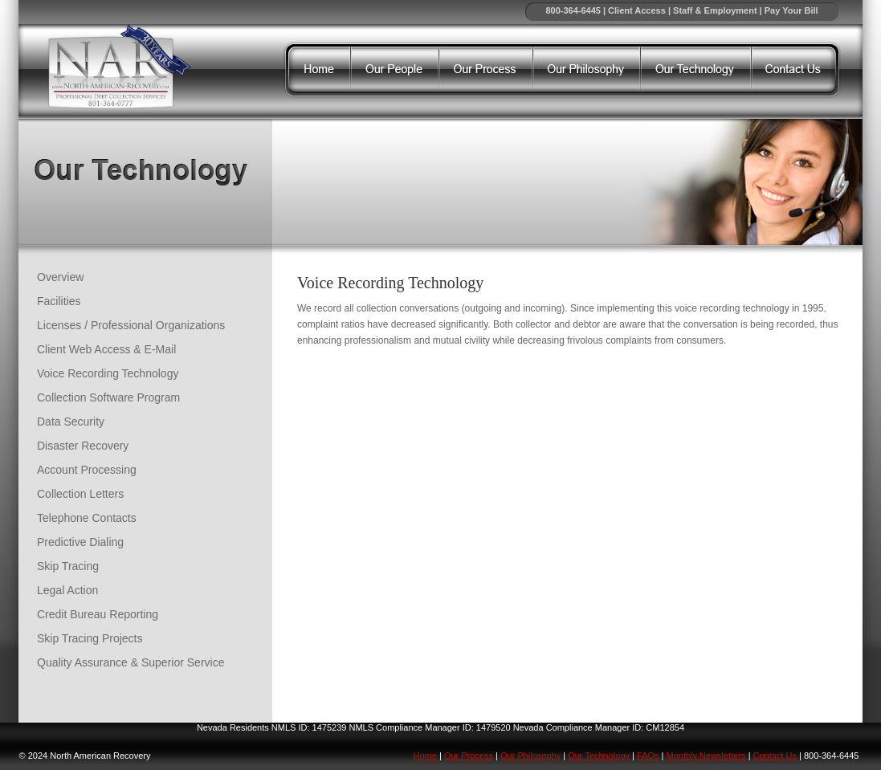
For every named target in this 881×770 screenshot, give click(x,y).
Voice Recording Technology (107, 373)
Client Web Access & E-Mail (106, 349)
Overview (60, 277)
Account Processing (87, 469)
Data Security (70, 421)
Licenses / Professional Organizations (131, 325)
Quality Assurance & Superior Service (130, 662)
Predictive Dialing (80, 542)
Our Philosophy (530, 755)
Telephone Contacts (87, 517)
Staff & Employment (715, 10)
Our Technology (599, 755)
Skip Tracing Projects (90, 638)
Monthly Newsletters (706, 755)
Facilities (58, 301)
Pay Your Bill (791, 10)
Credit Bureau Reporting (97, 614)
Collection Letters (80, 493)
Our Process (468, 755)
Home (425, 755)
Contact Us (775, 755)
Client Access (637, 10)
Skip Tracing (68, 566)
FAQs (648, 755)
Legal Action (67, 590)
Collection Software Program (108, 397)
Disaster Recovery (82, 445)
